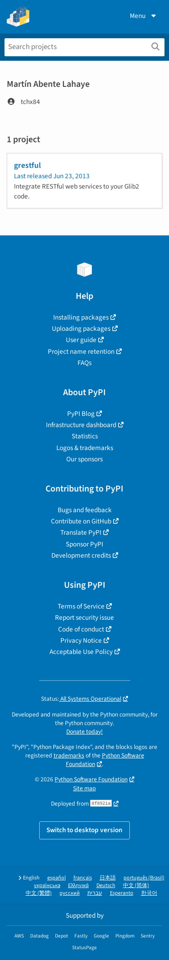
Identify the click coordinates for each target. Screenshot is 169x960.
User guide (81, 340)
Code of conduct (81, 629)
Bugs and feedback (85, 510)
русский (69, 893)
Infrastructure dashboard (81, 425)
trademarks (69, 755)
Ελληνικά (78, 885)
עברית (94, 893)
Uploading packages (81, 329)
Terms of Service (81, 606)
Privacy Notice (81, 640)
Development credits (81, 555)
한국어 (149, 893)
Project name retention (81, 351)
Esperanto (121, 893)
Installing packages (81, 317)
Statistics (85, 436)
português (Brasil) (143, 878)
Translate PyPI (80, 532)
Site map (84, 788)
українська (47, 885)
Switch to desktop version (84, 830)
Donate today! (84, 731)
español (56, 878)
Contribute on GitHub (81, 521)
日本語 (108, 878)
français (82, 878)
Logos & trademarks (84, 448)
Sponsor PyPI (84, 544)
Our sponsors (84, 459)
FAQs (84, 363)
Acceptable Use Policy (81, 652)
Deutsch (105, 885)
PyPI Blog (81, 414)
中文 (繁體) (39, 893)
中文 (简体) (136, 885)
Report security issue (84, 617)
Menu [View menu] (144, 16)
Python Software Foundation (91, 779)
